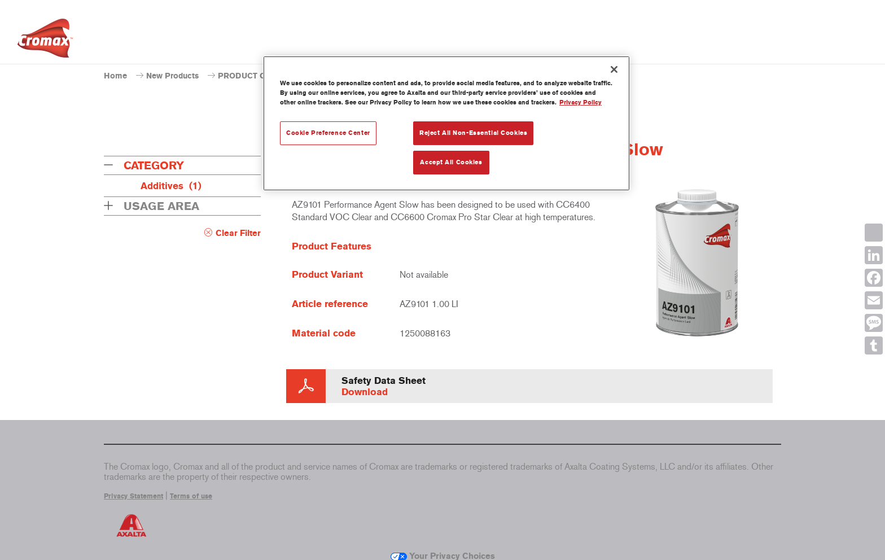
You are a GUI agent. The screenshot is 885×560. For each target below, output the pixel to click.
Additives (171, 185)
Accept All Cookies (451, 162)
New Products (172, 76)
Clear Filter (238, 233)
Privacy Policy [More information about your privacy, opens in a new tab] (580, 102)
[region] (446, 123)
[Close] (614, 69)
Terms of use (191, 496)
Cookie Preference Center (328, 133)
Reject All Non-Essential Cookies (473, 133)
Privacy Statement (133, 496)
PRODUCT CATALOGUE (263, 76)
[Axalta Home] (45, 41)
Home (115, 76)
